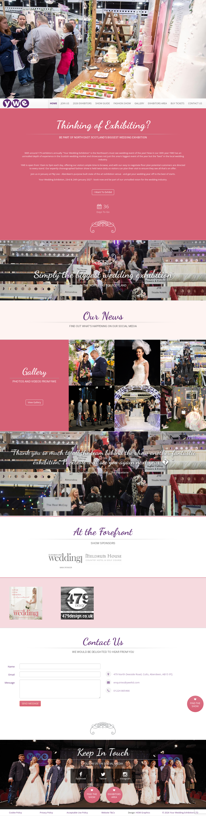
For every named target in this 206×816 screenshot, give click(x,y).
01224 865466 (121, 690)
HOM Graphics (143, 812)
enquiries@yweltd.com (126, 682)
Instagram (125, 776)
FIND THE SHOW (195, 705)
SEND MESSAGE (30, 703)
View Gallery (34, 402)
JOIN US (65, 103)
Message (10, 682)
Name (11, 666)
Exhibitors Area (157, 103)
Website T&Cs (108, 812)
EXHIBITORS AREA (114, 796)
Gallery (139, 103)
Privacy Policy (46, 812)
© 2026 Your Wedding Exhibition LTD (180, 812)
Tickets (177, 103)
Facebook (80, 776)
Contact (195, 103)
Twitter (103, 776)
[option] (103, 49)
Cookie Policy (15, 812)
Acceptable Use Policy (77, 812)
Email (11, 674)
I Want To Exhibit (103, 192)
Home (53, 103)
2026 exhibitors (82, 103)
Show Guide (102, 103)
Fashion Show (122, 103)
